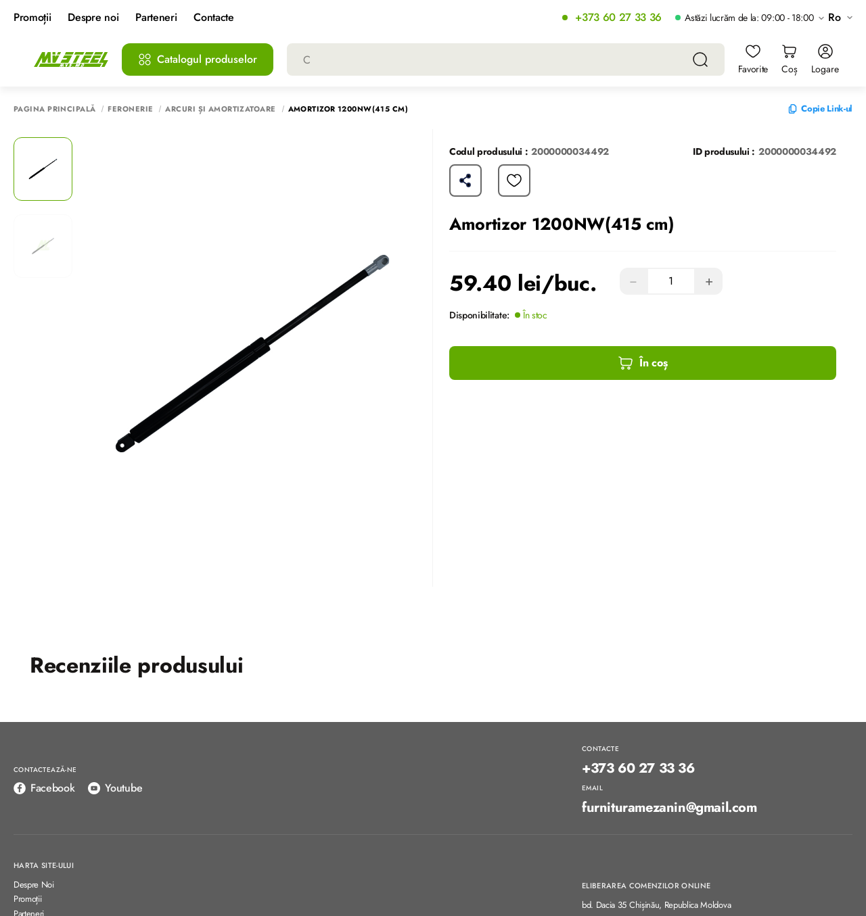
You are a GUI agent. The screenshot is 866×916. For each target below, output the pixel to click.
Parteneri (156, 18)
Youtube (115, 788)
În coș (642, 363)
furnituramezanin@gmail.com (669, 807)
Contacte (213, 18)
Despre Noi (34, 885)
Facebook (44, 788)
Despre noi (93, 18)
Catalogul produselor (197, 59)
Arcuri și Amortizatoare (220, 109)
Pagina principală (54, 109)
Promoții (32, 18)
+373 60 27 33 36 (618, 18)
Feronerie (130, 109)
